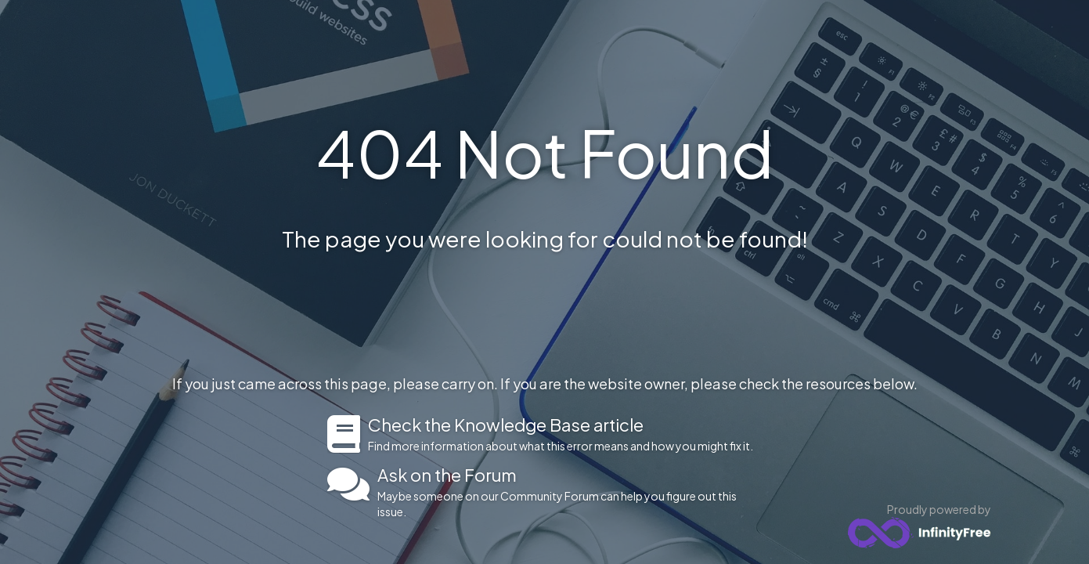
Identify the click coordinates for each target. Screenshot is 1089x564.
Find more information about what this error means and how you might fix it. (565, 434)
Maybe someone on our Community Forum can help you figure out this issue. (569, 492)
